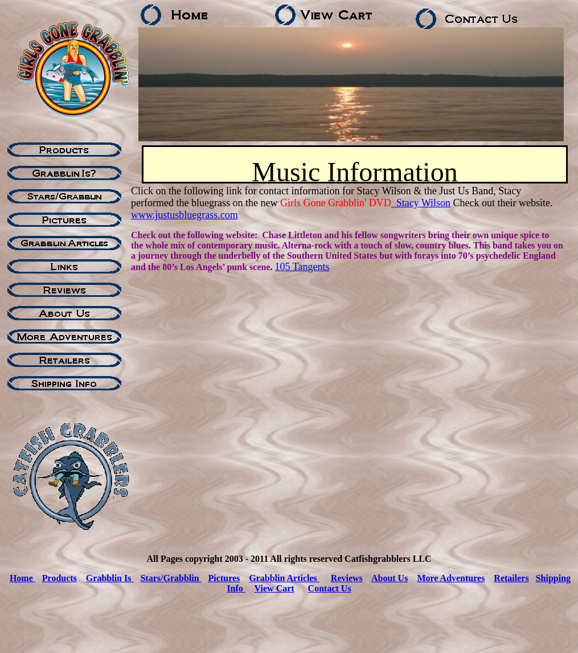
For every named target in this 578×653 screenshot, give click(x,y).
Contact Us (329, 588)
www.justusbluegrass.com (184, 215)
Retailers (511, 578)
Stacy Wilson (420, 203)
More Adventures (451, 578)
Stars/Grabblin (170, 578)
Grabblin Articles (284, 578)
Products (59, 578)
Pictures (224, 578)
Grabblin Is (110, 578)
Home (22, 578)
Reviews (347, 578)
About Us (389, 578)
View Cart (274, 588)
